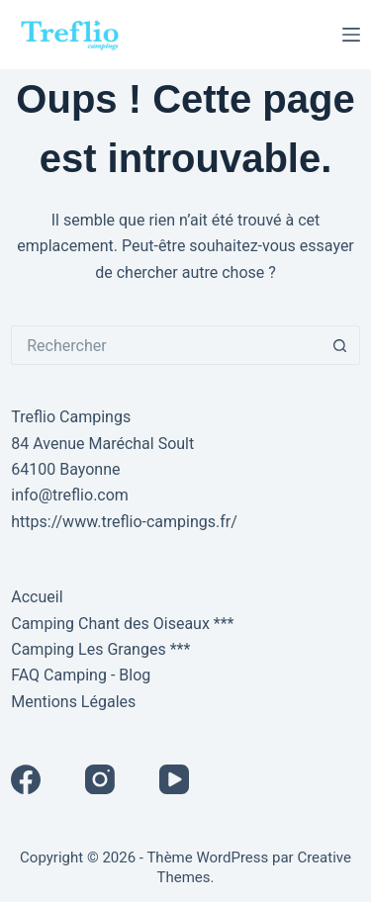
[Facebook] (26, 779)
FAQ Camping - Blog (80, 675)
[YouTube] (174, 779)
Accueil (36, 596)
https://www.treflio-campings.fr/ (124, 521)
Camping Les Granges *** (100, 649)
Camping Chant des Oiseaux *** (122, 623)
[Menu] (351, 35)
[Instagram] (100, 779)
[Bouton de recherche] (340, 345)
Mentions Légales (73, 701)
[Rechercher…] (166, 345)
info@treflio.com (70, 495)
